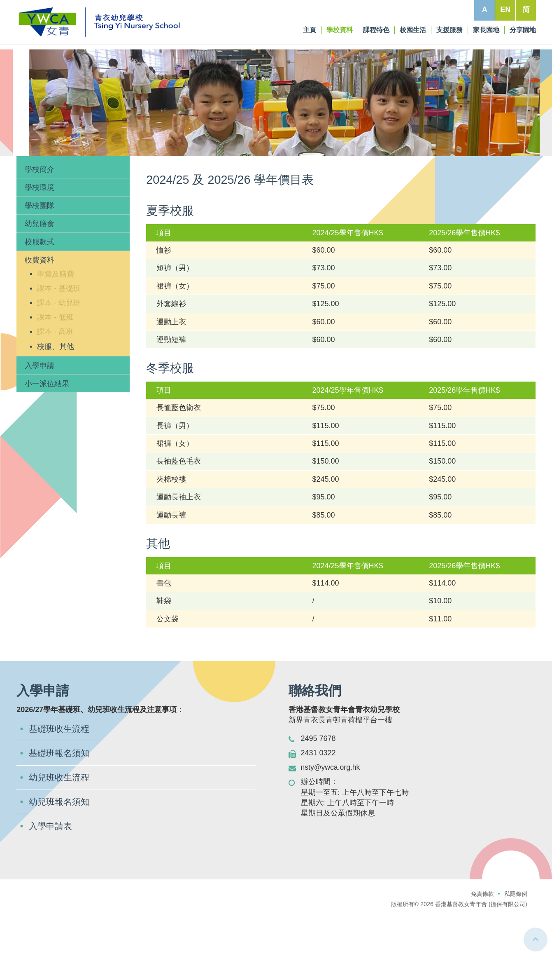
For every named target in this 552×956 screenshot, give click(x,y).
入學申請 (39, 403)
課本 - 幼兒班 (59, 341)
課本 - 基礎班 (59, 326)
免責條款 (482, 933)
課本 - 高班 (55, 370)
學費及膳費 (55, 311)
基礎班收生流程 (60, 767)
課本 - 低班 (55, 355)
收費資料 (81, 169)
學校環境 (39, 225)
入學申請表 (51, 865)
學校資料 (51, 169)
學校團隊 (39, 243)
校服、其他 (55, 384)
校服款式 (39, 280)
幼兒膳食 (39, 262)
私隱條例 (515, 933)
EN (505, 9)
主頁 (27, 169)
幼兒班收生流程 (60, 816)
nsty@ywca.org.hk (331, 805)
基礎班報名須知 (60, 791)
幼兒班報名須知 (60, 841)
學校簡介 (39, 207)
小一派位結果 (47, 421)
